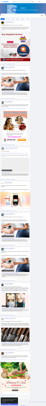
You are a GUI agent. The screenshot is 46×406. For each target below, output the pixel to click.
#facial (12, 108)
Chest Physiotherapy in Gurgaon (8, 91)
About (31, 401)
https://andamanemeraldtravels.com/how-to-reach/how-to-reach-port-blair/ (14, 153)
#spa (19, 108)
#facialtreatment (23, 108)
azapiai (5, 182)
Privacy (36, 401)
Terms (33, 401)
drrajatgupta (6, 283)
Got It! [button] (9, 404)
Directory (43, 401)
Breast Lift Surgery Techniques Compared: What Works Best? (13, 308)
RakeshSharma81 (7, 67)
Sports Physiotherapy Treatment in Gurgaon (10, 273)
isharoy (5, 101)
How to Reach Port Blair (6, 172)
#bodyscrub (15, 108)
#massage (9, 108)
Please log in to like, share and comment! (8, 98)
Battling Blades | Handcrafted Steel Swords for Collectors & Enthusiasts (15, 343)
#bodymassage (4, 108)
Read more (3, 30)
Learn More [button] (4, 401)
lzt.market (23, 405)
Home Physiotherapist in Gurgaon (8, 238)
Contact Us (40, 401)
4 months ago (6, 102)
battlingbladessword (8, 318)
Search (42, 15)
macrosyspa (6, 352)
